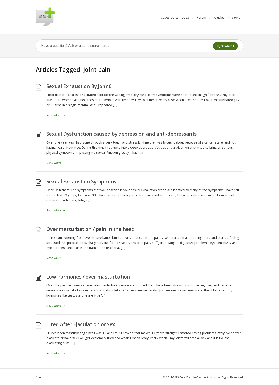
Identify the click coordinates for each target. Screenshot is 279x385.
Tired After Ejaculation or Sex (80, 324)
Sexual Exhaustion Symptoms (81, 181)
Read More (55, 115)
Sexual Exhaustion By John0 (79, 86)
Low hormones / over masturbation (88, 276)
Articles (219, 17)
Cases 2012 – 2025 (175, 17)
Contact (41, 377)
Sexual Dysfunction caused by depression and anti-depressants (121, 133)
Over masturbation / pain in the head (90, 228)
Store (236, 17)
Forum (201, 17)
